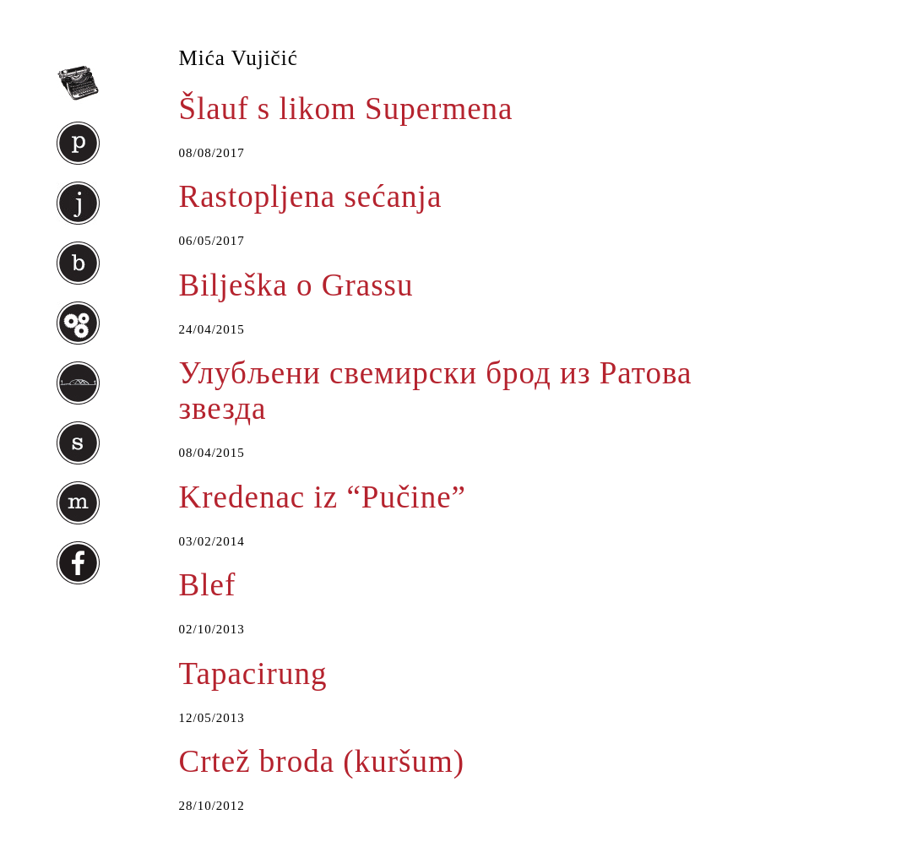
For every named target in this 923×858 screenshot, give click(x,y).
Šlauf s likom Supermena (346, 108)
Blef (207, 584)
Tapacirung (253, 673)
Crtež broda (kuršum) (322, 761)
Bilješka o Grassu (296, 285)
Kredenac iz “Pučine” (322, 497)
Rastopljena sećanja (310, 196)
